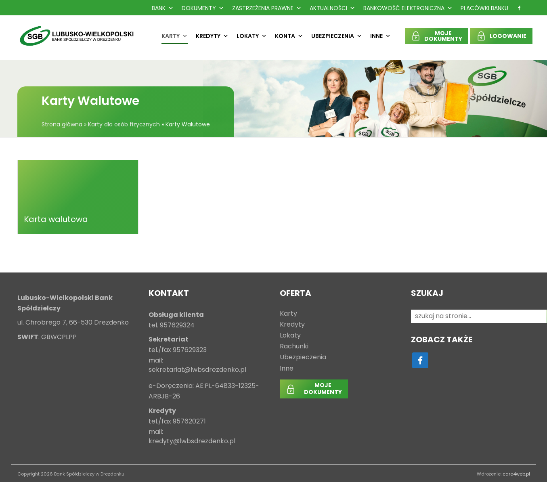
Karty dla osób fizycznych (124, 124)
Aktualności (332, 8)
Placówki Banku (484, 8)
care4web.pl (516, 474)
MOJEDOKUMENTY (443, 36)
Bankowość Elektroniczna (408, 8)
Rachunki (294, 346)
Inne (380, 36)
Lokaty (252, 36)
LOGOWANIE (508, 36)
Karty (174, 36)
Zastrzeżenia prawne (267, 8)
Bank (163, 8)
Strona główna (62, 124)
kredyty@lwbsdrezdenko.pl (192, 441)
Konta (289, 36)
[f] (519, 8)
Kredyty (212, 36)
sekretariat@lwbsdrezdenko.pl (197, 370)
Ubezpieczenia (336, 36)
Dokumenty (203, 8)
